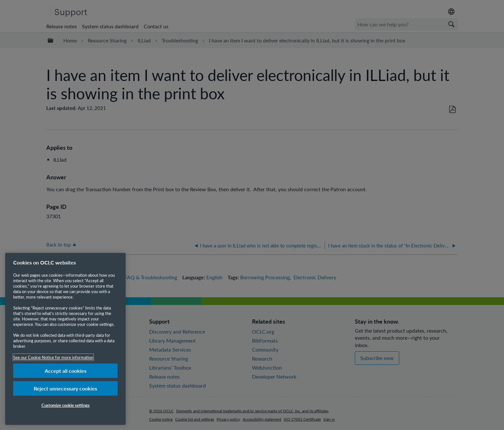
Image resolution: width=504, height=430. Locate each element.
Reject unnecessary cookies (65, 388)
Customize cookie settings (65, 405)
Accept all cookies (65, 370)
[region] (65, 339)
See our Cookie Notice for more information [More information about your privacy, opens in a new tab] (53, 357)
